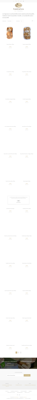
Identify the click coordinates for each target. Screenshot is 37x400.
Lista (34, 21)
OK (18, 200)
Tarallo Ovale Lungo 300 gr (10, 317)
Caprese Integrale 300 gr (27, 44)
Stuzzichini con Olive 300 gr (26, 126)
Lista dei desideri (23, 391)
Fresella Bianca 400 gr (10, 71)
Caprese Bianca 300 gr (10, 44)
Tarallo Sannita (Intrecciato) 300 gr (10, 290)
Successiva (20, 353)
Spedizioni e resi (19, 392)
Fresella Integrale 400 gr (27, 99)
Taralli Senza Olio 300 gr (10, 208)
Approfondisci (18, 202)
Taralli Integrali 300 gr (26, 181)
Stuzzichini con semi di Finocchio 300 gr (10, 153)
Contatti (7, 391)
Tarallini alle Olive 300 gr (27, 208)
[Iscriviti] (15, 375)
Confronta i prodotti (14, 391)
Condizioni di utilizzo (11, 392)
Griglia (32, 21)
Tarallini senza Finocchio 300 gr (27, 345)
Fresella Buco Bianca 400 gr (26, 71)
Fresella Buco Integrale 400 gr (10, 99)
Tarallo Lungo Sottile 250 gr (26, 317)
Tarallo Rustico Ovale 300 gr (26, 263)
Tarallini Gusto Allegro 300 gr (27, 235)
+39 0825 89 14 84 (9, 365)
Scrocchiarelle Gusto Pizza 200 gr (10, 126)
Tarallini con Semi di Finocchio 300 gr (10, 235)
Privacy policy (27, 392)
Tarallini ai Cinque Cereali (10, 345)
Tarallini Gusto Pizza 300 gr (10, 263)
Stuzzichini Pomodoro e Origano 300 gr (26, 153)
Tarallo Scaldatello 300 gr (26, 290)
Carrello (21, 1)
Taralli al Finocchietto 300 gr (10, 181)
